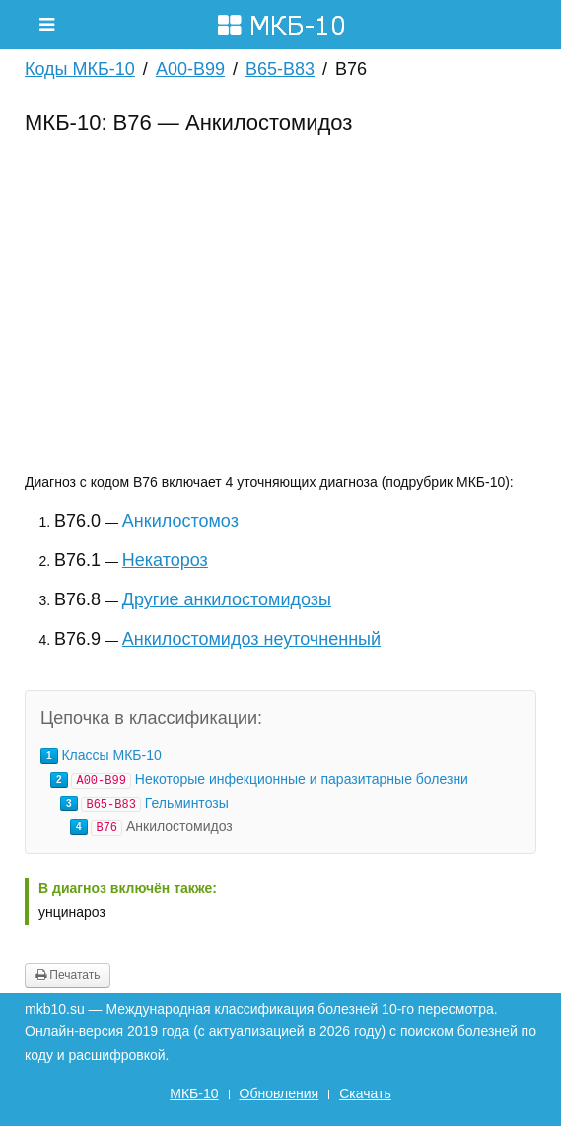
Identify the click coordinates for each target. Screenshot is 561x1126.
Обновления (279, 1093)
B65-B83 (280, 69)
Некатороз (165, 560)
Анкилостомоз (180, 520)
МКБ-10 (194, 1093)
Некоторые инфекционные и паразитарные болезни (301, 779)
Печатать (67, 975)
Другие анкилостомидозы (226, 599)
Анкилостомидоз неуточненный (251, 639)
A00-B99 (190, 69)
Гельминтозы (187, 802)
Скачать (365, 1093)
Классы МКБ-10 (111, 755)
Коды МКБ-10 (80, 69)
